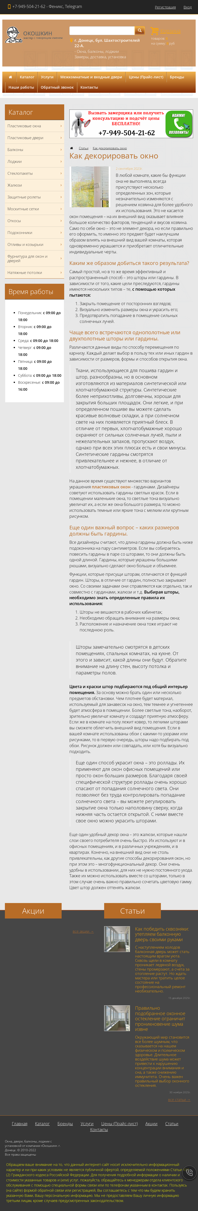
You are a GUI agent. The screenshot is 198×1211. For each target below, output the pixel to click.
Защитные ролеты (35, 197)
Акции (151, 1123)
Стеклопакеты (35, 173)
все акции (81, 931)
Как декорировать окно (110, 148)
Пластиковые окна (35, 126)
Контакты (89, 87)
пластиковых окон (111, 487)
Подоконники (35, 232)
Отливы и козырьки (35, 244)
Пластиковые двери (35, 138)
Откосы (35, 221)
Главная (19, 1123)
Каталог (27, 76)
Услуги (47, 76)
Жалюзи (35, 185)
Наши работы (21, 87)
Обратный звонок (57, 87)
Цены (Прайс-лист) (146, 76)
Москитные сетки (35, 209)
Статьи (83, 148)
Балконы (35, 149)
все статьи (177, 1099)
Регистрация (165, 7)
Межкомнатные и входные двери (91, 76)
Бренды (177, 76)
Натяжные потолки (35, 272)
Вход (188, 7)
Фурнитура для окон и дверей (35, 258)
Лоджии (35, 161)
